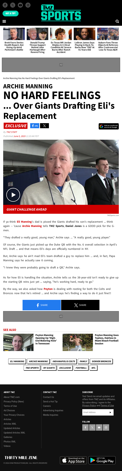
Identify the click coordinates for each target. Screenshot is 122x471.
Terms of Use (10, 406)
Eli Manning (17, 361)
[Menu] (4, 21)
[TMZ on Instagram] (27, 5)
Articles (7, 419)
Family (83, 361)
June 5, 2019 (19, 136)
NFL (93, 367)
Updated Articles (12, 428)
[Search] (117, 21)
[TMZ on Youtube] (20, 5)
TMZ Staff (11, 131)
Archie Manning (38, 361)
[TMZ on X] (12, 5)
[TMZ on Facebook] (5, 5)
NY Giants (48, 367)
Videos (7, 446)
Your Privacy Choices (14, 415)
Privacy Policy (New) (14, 401)
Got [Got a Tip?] (11, 13)
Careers (47, 406)
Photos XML (10, 441)
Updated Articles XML (14, 432)
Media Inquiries (50, 415)
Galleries (8, 437)
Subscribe (110, 412)
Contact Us (48, 397)
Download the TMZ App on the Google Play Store (101, 460)
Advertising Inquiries (53, 410)
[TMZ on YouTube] (99, 427)
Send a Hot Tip (50, 401)
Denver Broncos (101, 361)
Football (81, 367)
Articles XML (10, 424)
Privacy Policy (89, 405)
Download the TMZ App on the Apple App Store (73, 460)
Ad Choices (9, 410)
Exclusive (65, 367)
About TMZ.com (12, 397)
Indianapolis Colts (63, 361)
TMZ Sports (31, 367)
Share (42, 305)
